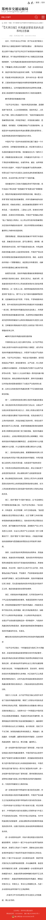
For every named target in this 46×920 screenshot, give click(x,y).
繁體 (37, 2)
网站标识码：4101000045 (15, 913)
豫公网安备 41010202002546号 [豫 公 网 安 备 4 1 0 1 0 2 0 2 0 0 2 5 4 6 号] (23, 916)
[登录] (42, 2)
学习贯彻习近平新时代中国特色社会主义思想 (28, 23)
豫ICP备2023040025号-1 (32, 913)
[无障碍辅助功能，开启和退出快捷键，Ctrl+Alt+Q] (30, 2)
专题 (10, 23)
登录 (43, 2)
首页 (5, 23)
